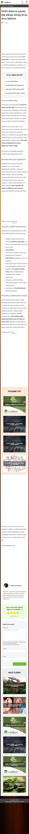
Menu (26, 2)
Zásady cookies (8, 801)
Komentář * (5, 627)
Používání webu (16, 801)
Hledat (22, 2)
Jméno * (5, 648)
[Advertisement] (14, 37)
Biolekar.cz (4, 5)
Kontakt (22, 801)
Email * (4, 656)
